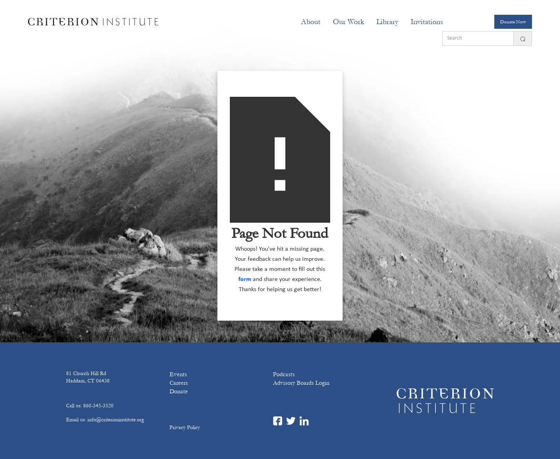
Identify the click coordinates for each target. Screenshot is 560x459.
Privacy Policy (185, 427)
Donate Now (513, 21)
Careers (179, 382)
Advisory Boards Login (301, 382)
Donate (179, 391)
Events (178, 374)
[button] (311, 21)
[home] (93, 22)
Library (387, 21)
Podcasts (284, 374)
